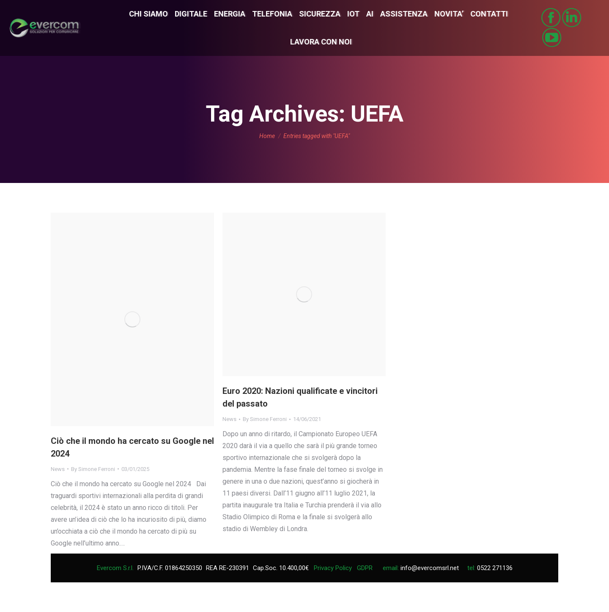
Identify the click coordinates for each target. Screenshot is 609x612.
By (93, 469)
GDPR (365, 568)
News (58, 469)
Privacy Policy (333, 568)
